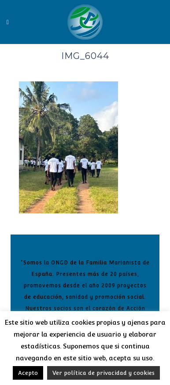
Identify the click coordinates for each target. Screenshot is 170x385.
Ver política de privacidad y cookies (103, 373)
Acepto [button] (28, 373)
